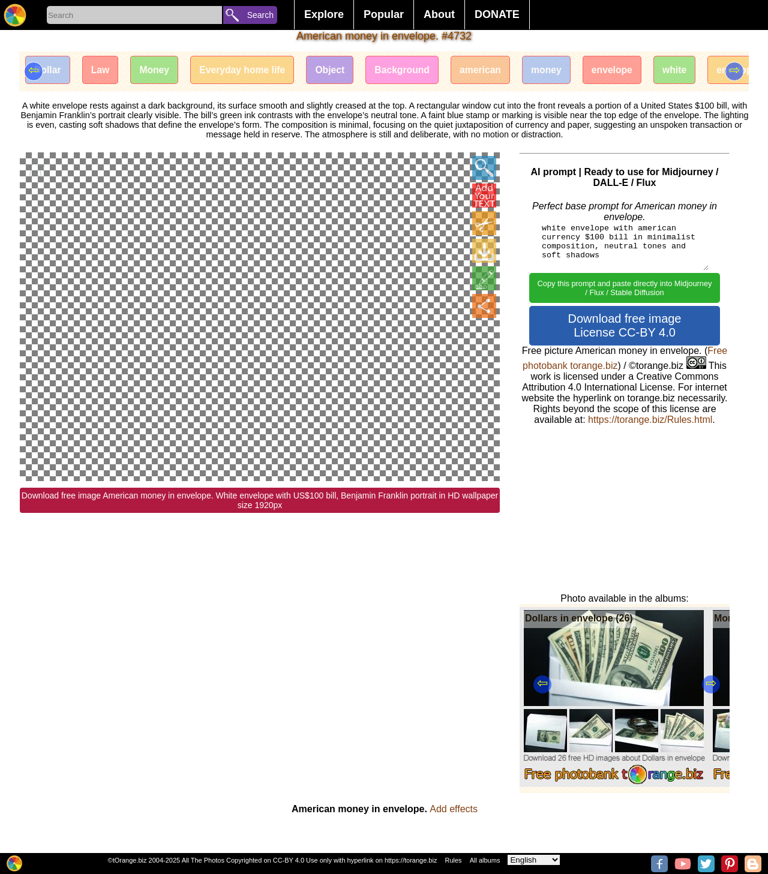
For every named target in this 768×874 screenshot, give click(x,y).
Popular (384, 14)
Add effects (454, 809)
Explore (324, 14)
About (439, 14)
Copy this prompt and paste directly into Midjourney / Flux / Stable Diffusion (625, 288)
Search (260, 15)
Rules (453, 860)
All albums (485, 860)
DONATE (497, 14)
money (560, 70)
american (493, 70)
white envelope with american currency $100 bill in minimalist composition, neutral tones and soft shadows (625, 247)
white (692, 70)
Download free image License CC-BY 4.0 (625, 325)
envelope (628, 70)
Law (102, 70)
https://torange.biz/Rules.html (650, 420)
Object (338, 70)
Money (158, 70)
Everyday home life (248, 70)
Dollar (48, 70)
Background (412, 70)
